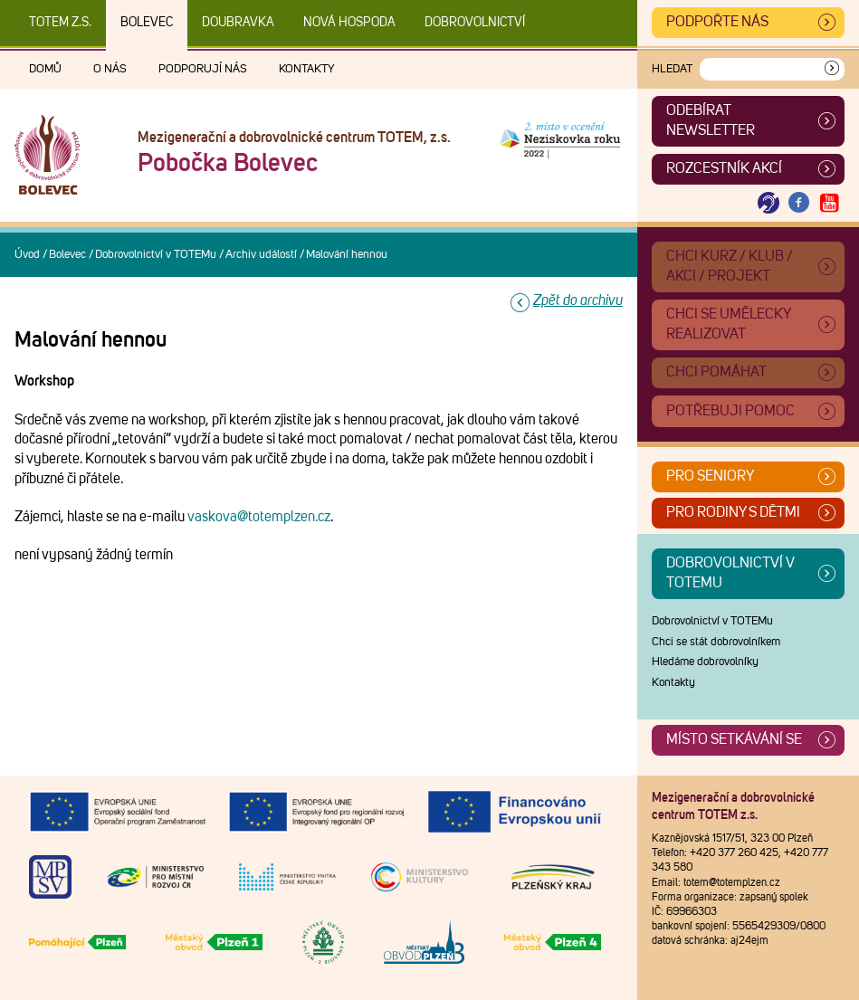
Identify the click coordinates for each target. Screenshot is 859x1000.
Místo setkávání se (734, 739)
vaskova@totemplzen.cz (258, 517)
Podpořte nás (717, 21)
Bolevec (146, 22)
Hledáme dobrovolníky (705, 662)
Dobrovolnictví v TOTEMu (155, 255)
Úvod (27, 255)
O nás (110, 69)
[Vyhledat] (832, 69)
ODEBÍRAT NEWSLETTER (710, 120)
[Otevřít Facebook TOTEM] (799, 203)
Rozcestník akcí (724, 168)
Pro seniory (710, 476)
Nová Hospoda (349, 22)
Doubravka (238, 22)
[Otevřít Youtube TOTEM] (829, 203)
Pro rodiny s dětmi (733, 512)
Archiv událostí (261, 255)
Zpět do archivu (578, 300)
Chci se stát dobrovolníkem (716, 642)
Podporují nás (202, 69)
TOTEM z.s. (60, 22)
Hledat (672, 69)
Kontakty (307, 69)
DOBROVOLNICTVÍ (475, 22)
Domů (45, 69)
